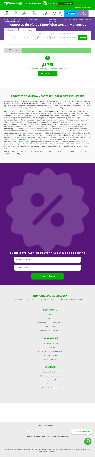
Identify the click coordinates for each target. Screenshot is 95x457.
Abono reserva (85, 449)
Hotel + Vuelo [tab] (27, 30)
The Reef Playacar (50, 384)
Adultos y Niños (67, 34)
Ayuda (78, 449)
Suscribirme (47, 276)
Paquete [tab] (11, 30)
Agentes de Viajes (69, 449)
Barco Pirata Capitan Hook (50, 331)
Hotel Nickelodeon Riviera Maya (50, 351)
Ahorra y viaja (52, 451)
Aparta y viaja (42, 451)
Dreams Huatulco (50, 372)
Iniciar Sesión (67, 3)
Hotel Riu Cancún (50, 355)
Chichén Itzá (50, 327)
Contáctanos (26, 449)
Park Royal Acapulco (50, 380)
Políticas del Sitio (36, 449)
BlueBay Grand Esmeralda (50, 376)
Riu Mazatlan (50, 347)
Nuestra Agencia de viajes (13, 449)
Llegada (41, 34)
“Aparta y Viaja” (23, 142)
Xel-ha (49, 319)
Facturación (59, 449)
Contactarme (48, 73)
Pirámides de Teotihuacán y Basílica (49, 323)
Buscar (82, 38)
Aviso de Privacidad (48, 449)
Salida (51, 34)
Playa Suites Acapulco (50, 388)
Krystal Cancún (50, 359)
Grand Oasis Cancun (50, 343)
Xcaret (49, 315)
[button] (35, 13)
